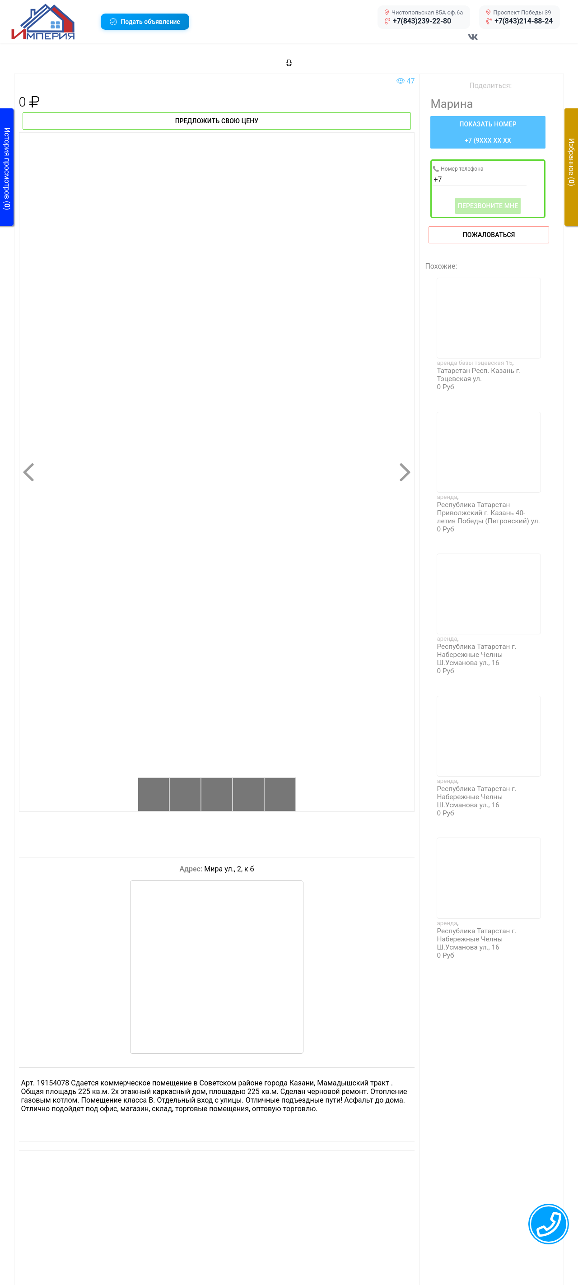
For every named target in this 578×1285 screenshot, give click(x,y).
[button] (52, 22)
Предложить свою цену (217, 121)
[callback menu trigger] (548, 1224)
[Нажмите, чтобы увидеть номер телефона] (487, 132)
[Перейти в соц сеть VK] (473, 42)
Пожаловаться (489, 234)
